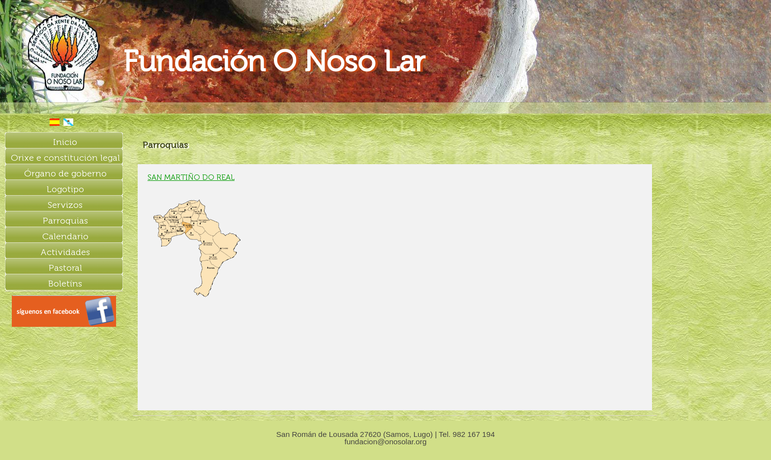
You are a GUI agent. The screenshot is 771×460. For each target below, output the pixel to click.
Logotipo (65, 189)
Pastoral (65, 267)
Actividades (65, 252)
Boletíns (65, 283)
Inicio (65, 142)
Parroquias (65, 220)
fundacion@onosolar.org (385, 441)
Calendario (65, 236)
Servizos (65, 205)
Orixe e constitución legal (65, 157)
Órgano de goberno (65, 173)
